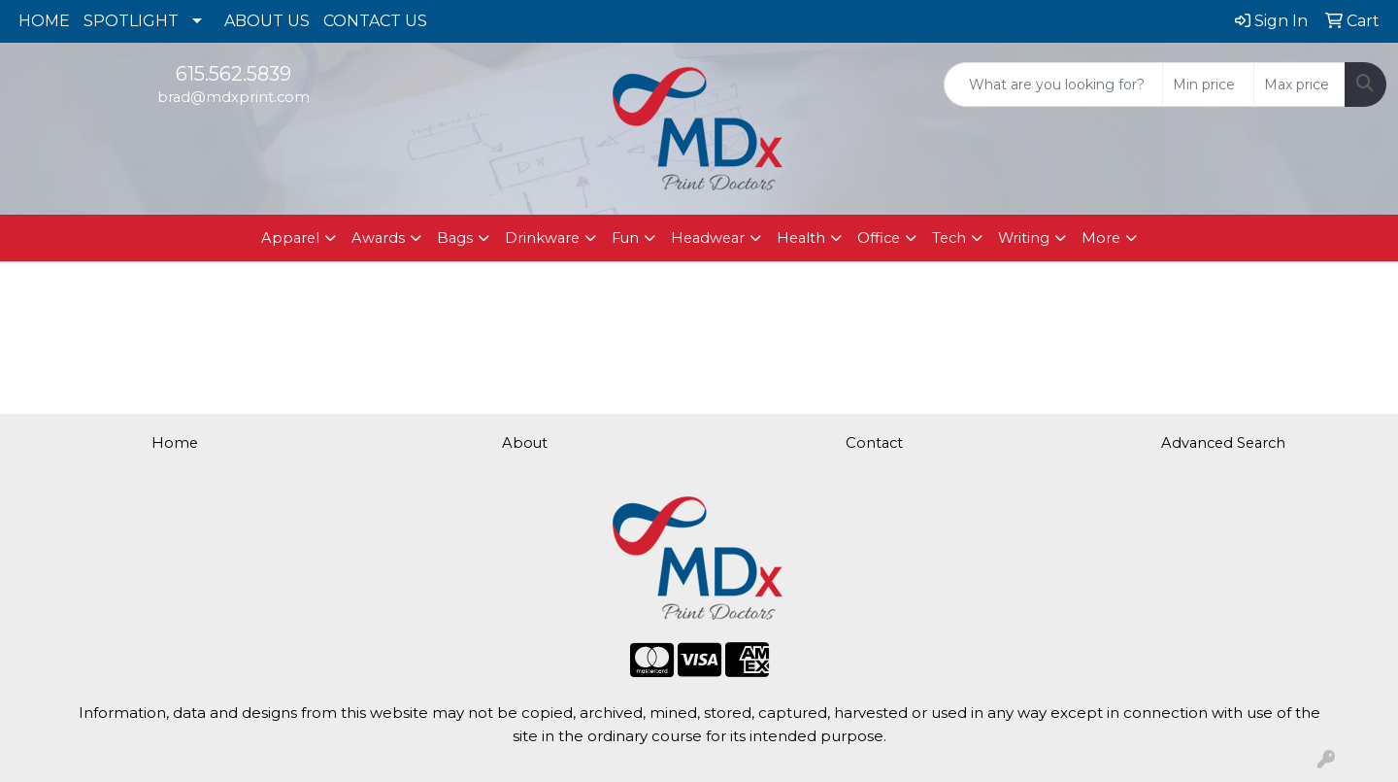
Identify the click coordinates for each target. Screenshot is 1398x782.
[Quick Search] (1053, 84)
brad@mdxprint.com (233, 97)
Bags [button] (455, 238)
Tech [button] (949, 238)
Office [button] (878, 238)
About (525, 443)
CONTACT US (375, 21)
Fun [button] (625, 238)
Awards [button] (378, 238)
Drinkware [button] (542, 238)
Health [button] (801, 238)
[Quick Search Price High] (1299, 84)
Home (174, 443)
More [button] (1101, 238)
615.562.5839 (233, 73)
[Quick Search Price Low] (1208, 84)
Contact (874, 443)
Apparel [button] (290, 238)
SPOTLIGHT (131, 21)
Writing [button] (1023, 238)
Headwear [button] (708, 238)
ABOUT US (267, 21)
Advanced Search (1223, 443)
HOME (44, 21)
